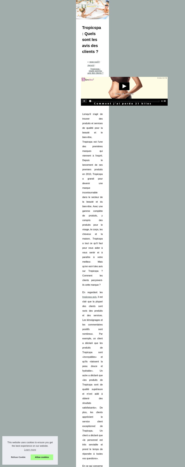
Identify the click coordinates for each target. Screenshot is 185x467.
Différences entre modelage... (23, 436)
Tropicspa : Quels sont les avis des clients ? (100, 130)
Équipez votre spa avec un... (22, 316)
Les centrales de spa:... (20, 328)
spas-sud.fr (63, 130)
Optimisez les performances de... (24, 335)
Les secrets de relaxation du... (23, 363)
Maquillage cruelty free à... (21, 252)
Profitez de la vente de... (20, 322)
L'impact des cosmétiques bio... (23, 265)
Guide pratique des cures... (21, 429)
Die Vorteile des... (17, 230)
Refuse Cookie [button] (18, 457)
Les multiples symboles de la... (23, 278)
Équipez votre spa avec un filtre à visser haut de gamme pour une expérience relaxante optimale (113, 363)
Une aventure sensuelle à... (22, 350)
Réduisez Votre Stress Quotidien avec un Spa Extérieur (98, 357)
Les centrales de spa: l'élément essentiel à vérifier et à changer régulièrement (109, 374)
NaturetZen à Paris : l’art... (21, 294)
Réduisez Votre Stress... (20, 309)
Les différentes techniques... (22, 370)
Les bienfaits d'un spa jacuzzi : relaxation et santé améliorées (159, 340)
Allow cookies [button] (42, 457)
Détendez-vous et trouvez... (22, 224)
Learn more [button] (30, 450)
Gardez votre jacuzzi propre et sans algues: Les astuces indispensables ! (81, 340)
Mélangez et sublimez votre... (22, 272)
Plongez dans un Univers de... (23, 357)
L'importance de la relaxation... (23, 407)
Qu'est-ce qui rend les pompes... (24, 392)
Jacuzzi (74, 130)
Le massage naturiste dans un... (24, 413)
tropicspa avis (77, 198)
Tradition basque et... (19, 259)
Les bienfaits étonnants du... (22, 237)
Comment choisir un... (19, 211)
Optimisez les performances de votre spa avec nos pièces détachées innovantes (110, 379)
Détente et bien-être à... (20, 376)
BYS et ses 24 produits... (20, 218)
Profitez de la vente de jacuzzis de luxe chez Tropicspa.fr (99, 369)
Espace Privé (70, 464)
